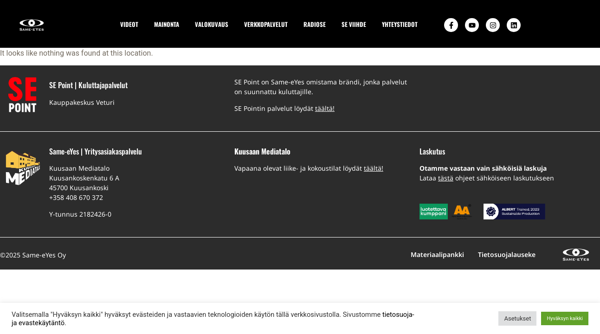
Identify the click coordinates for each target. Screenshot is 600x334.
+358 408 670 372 (76, 197)
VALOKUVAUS (211, 24)
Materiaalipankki (437, 254)
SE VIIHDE (354, 24)
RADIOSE (314, 24)
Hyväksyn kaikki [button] (565, 318)
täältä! (325, 108)
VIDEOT (129, 24)
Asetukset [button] (517, 318)
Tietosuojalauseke (506, 254)
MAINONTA (166, 24)
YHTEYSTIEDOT (400, 24)
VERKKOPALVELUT (266, 24)
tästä (445, 177)
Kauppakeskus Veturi (82, 102)
